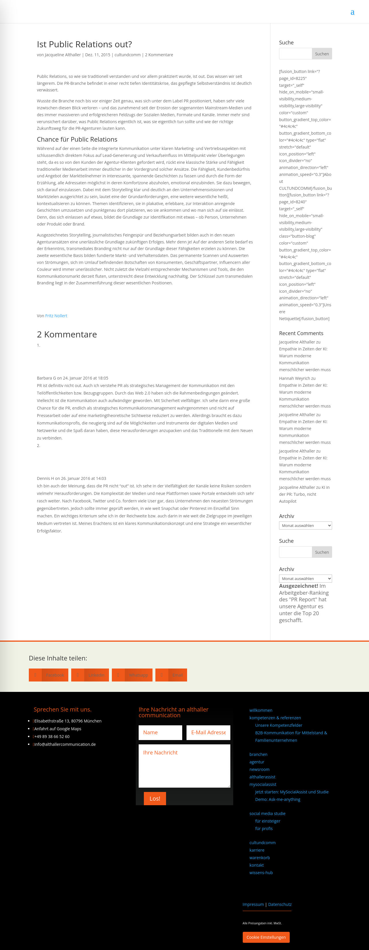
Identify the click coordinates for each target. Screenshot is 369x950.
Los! (155, 798)
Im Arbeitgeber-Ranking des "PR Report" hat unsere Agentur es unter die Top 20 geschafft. (304, 603)
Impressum (253, 904)
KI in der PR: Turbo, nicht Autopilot (304, 494)
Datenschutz (279, 904)
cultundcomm (128, 54)
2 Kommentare (159, 54)
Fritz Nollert (56, 315)
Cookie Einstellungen (266, 937)
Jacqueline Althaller (63, 54)
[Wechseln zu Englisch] (295, 887)
